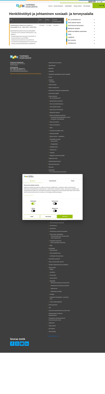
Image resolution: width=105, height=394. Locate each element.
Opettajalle (44, 332)
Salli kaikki (71, 212)
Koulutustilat (45, 326)
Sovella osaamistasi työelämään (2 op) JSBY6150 (25, 47)
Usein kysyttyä (61, 72)
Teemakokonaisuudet (47, 159)
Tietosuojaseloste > (29, 199)
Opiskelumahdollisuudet (48, 239)
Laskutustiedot (45, 329)
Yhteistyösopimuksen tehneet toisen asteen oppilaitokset (48, 279)
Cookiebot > (27, 200)
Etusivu (52, 6)
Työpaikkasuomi (46, 167)
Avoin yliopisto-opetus (47, 116)
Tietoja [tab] (72, 184)
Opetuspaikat (45, 224)
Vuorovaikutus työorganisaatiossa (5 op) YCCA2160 (25, 45)
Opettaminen (46, 343)
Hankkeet (43, 85)
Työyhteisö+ (44, 381)
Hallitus (43, 320)
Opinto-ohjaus (45, 229)
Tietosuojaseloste (45, 359)
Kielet (43, 144)
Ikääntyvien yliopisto (47, 123)
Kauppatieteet (46, 164)
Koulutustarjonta (60, 6)
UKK (42, 362)
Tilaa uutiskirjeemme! (45, 385)
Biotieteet (43, 72)
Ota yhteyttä (88, 6)
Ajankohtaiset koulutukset (48, 108)
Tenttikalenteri (45, 263)
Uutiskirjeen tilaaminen (47, 284)
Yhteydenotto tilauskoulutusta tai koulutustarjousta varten (47, 376)
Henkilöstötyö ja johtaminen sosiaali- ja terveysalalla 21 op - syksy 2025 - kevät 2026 (24, 29)
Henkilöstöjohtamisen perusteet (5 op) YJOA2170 (25, 40)
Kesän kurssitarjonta (47, 141)
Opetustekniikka (46, 227)
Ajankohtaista (44, 69)
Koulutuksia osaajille (46, 100)
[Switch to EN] (101, 2)
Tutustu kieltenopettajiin (48, 356)
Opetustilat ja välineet (48, 346)
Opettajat (44, 221)
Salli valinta (52, 212)
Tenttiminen (45, 266)
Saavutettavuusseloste (46, 306)
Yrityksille (44, 172)
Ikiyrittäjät (44, 87)
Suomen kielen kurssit (47, 246)
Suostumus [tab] (32, 184)
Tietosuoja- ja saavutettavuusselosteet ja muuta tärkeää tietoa (23, 77)
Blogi (43, 291)
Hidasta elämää (44, 90)
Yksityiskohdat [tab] (52, 184)
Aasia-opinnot (46, 161)
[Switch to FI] (98, 2)
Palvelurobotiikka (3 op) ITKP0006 (21, 41)
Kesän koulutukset (46, 138)
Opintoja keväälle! (46, 151)
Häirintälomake (45, 295)
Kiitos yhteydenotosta (47, 298)
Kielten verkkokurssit (46, 93)
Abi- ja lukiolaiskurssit (47, 105)
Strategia (44, 349)
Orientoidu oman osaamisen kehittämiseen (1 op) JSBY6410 (25, 37)
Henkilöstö (44, 323)
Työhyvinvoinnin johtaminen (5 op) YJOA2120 (24, 43)
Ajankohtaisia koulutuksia (47, 66)
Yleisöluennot (45, 169)
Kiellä (33, 212)
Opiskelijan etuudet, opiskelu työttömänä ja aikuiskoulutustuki (47, 234)
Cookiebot (43, 75)
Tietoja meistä (79, 6)
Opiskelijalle (70, 6)
